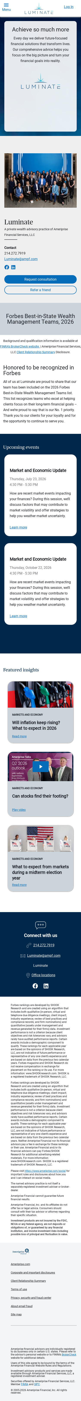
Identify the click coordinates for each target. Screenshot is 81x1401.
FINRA (24, 1384)
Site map (16, 1314)
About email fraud (21, 1306)
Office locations (40, 975)
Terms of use (19, 1289)
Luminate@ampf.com (21, 259)
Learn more (18, 527)
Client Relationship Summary (36, 352)
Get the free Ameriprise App (44, 1336)
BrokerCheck (69, 1354)
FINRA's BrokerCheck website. (20, 346)
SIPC (37, 1384)
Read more (19, 736)
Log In (68, 7)
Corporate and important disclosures (33, 1272)
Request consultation (40, 279)
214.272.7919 (14, 253)
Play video (19, 810)
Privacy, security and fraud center (31, 1297)
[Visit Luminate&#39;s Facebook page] (36, 986)
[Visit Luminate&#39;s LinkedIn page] (46, 986)
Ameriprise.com (20, 1264)
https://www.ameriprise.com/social (45, 1170)
